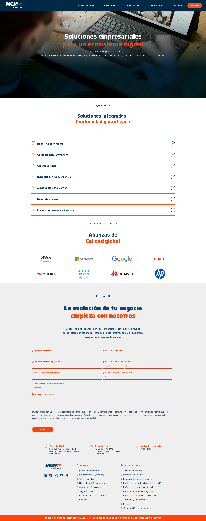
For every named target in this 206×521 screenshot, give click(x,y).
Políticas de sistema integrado (138, 491)
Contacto (194, 5)
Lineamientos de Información (137, 479)
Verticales (135, 5)
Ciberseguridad (86, 479)
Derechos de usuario (133, 474)
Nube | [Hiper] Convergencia (92, 483)
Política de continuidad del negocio (140, 495)
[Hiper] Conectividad (89, 470)
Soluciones (86, 5)
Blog (178, 5)
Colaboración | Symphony (91, 474)
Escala (126, 504)
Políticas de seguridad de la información (142, 483)
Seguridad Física (87, 491)
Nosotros (158, 5)
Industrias (111, 5)
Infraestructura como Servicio (93, 495)
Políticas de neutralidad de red (138, 487)
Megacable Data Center (91, 487)
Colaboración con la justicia (136, 508)
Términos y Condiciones (134, 499)
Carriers (83, 499)
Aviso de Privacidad (132, 470)
